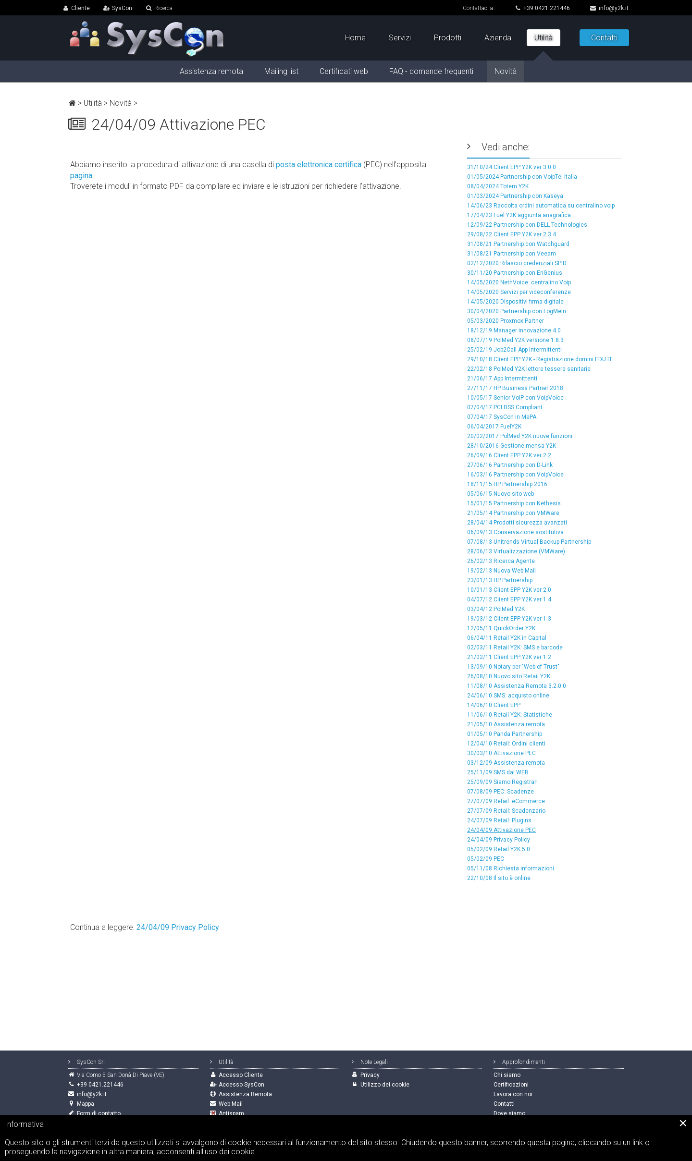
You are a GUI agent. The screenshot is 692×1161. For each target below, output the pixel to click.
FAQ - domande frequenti (431, 71)
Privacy (370, 1075)
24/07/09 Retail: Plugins (499, 820)
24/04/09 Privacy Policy (498, 839)
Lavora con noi (513, 1094)
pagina (81, 175)
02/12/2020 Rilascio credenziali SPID (517, 263)
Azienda (497, 37)
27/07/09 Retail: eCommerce (506, 801)
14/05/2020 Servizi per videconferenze (519, 292)
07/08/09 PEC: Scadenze (500, 791)
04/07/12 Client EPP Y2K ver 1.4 (509, 599)
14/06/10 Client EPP (493, 705)
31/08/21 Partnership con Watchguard (518, 244)
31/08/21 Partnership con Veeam (511, 253)
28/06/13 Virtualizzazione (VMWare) (516, 551)
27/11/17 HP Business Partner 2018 (515, 388)
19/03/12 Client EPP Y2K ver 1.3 (509, 618)
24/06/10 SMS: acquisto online (508, 695)
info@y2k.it (609, 8)
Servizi (400, 37)
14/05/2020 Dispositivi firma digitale (515, 301)
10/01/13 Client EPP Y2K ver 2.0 (509, 590)
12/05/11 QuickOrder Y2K (501, 628)
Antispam (231, 1113)
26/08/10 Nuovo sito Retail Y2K (508, 676)
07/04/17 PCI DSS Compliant (505, 407)
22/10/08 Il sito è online (499, 878)
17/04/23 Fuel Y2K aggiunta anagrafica (519, 215)
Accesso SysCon (241, 1084)
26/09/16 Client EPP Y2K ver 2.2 (509, 455)
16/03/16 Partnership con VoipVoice (515, 474)
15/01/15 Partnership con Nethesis (514, 503)
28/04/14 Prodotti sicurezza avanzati (517, 522)
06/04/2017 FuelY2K (494, 426)
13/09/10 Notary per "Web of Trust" (513, 666)
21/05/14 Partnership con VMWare (513, 513)
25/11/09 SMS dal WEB (498, 772)
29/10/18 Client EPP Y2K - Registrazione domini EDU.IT (539, 359)
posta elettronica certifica (318, 164)
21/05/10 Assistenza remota (506, 724)
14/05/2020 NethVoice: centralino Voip (519, 282)
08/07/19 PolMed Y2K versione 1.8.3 (515, 340)
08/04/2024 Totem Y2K (498, 186)
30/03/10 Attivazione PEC (501, 753)
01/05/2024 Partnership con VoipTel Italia (522, 176)
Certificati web (344, 71)
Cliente (80, 8)
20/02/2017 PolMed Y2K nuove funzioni (519, 436)
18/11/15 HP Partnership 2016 (507, 484)
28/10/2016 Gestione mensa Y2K (511, 445)
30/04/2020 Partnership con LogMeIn (516, 311)
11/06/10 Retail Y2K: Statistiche (509, 714)
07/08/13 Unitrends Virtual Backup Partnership (529, 541)
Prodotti (447, 37)
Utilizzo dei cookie (384, 1084)
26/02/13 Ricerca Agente (501, 561)
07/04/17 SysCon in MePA (501, 417)
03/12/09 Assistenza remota (506, 762)
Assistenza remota (211, 71)
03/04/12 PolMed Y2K (496, 609)
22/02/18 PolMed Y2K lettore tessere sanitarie (529, 369)
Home (355, 37)
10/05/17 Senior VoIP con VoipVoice (515, 397)
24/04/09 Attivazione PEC (501, 830)
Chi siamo (507, 1075)
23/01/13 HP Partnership (499, 580)
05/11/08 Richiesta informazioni (510, 868)
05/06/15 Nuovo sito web (500, 493)
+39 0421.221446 (542, 8)
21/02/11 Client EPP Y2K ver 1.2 (509, 657)
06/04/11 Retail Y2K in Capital (506, 638)
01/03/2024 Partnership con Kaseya (515, 196)
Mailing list (281, 71)
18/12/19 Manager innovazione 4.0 (514, 330)
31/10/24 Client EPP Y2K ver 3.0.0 (511, 167)
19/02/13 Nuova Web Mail (501, 570)
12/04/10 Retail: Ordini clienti (506, 743)
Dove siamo (509, 1113)
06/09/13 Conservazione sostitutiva (515, 532)
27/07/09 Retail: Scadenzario (506, 810)
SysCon (122, 8)
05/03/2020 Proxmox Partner (505, 321)
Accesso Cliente (241, 1075)
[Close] (683, 1123)
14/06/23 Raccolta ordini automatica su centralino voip (541, 205)
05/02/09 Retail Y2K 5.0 (498, 849)
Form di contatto (99, 1113)
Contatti (604, 37)
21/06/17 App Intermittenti (502, 378)
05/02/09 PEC (485, 858)
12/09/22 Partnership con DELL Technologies (527, 224)
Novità (121, 103)
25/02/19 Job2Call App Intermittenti (514, 349)
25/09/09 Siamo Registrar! (502, 782)
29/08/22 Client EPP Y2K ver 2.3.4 (511, 234)
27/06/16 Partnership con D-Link (510, 465)
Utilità (93, 103)
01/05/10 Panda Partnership (504, 734)
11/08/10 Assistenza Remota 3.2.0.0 (516, 686)
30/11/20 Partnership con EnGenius (514, 272)
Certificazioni (511, 1084)
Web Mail (231, 1103)
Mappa (85, 1103)
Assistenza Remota (245, 1094)
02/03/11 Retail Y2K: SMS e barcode (515, 647)
